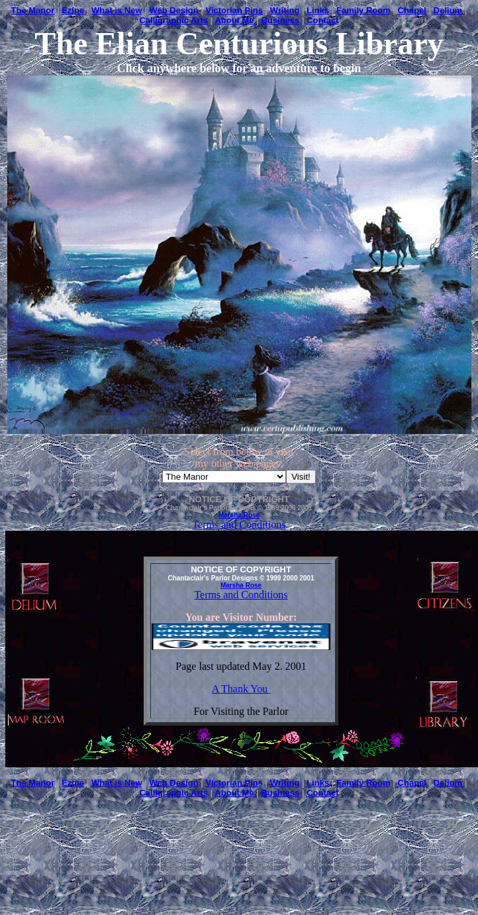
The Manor (33, 10)
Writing (285, 10)
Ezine (73, 10)
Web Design (173, 10)
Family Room (363, 10)
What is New (116, 10)
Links (318, 10)
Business (280, 20)
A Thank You (241, 688)
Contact (322, 20)
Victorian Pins (234, 10)
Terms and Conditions (238, 524)
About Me (235, 20)
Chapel (412, 10)
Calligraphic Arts (173, 20)
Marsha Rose (239, 515)
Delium (449, 10)
